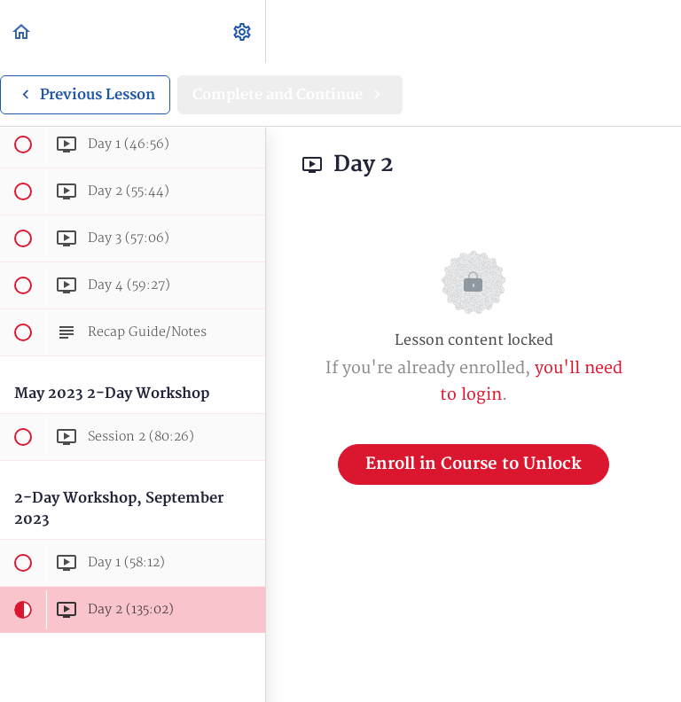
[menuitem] (243, 31)
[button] (22, 31)
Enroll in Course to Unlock (473, 464)
